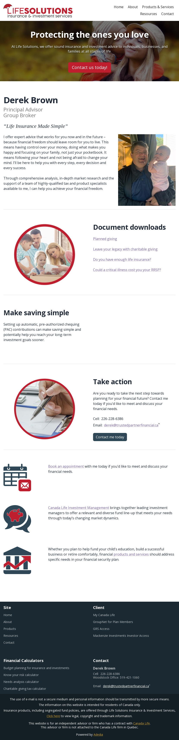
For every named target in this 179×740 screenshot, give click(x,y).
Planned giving (105, 238)
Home (119, 7)
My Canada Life (109, 615)
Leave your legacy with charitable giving (125, 249)
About (133, 7)
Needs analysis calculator (26, 682)
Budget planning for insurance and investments (41, 668)
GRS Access (106, 629)
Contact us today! (89, 67)
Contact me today (110, 437)
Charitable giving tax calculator (30, 688)
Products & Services (158, 7)
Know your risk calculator (26, 675)
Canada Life (141, 723)
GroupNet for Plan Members (118, 622)
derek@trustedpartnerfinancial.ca (131, 425)
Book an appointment (66, 466)
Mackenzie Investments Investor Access (126, 635)
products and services (131, 554)
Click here (53, 716)
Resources (148, 13)
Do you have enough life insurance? (122, 259)
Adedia (98, 734)
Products (9, 629)
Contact (167, 13)
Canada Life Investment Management (78, 507)
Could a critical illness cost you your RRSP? (127, 269)
